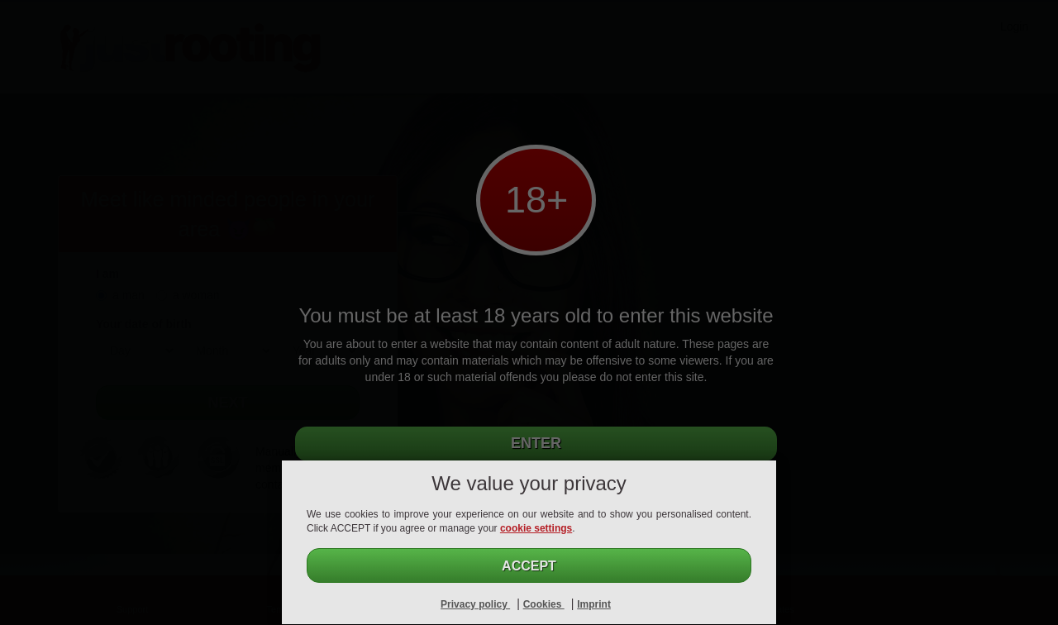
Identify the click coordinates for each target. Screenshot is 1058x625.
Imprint (594, 604)
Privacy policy (475, 604)
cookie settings (536, 528)
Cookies (544, 604)
